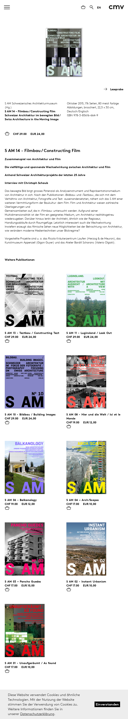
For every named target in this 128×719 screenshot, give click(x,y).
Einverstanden (107, 704)
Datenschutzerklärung (37, 714)
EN (99, 7)
